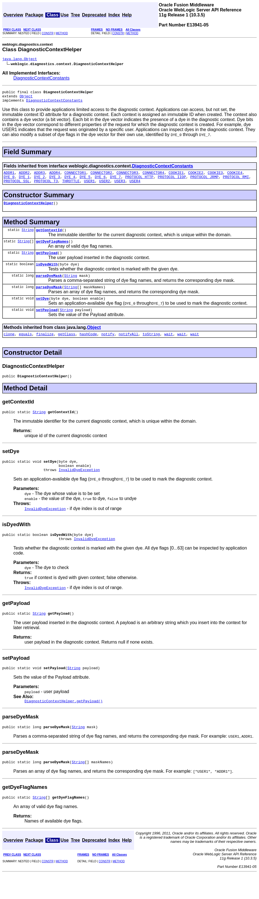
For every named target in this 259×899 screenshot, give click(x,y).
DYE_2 (39, 181)
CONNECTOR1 (75, 176)
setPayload (47, 323)
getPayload (47, 261)
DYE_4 (70, 181)
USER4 (135, 186)
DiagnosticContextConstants (41, 79)
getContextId (49, 237)
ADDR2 (24, 176)
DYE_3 (54, 181)
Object (26, 98)
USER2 (104, 186)
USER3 (119, 186)
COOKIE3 (215, 176)
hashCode (88, 348)
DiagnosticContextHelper (28, 209)
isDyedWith (47, 274)
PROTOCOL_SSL (17, 186)
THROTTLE (71, 186)
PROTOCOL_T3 (46, 186)
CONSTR (47, 33)
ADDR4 (54, 176)
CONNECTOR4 (153, 176)
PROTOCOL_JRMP (204, 181)
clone (9, 348)
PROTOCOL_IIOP (172, 181)
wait (168, 348)
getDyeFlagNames (52, 249)
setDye (42, 310)
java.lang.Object (19, 59)
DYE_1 (24, 181)
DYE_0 (9, 181)
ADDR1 (9, 176)
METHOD (62, 33)
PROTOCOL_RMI (236, 181)
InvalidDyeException (79, 488)
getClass (66, 348)
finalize (44, 348)
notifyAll (128, 348)
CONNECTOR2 (101, 176)
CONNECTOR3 (127, 176)
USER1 (89, 186)
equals (25, 348)
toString (151, 348)
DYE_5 (85, 181)
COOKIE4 (235, 176)
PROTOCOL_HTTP (139, 181)
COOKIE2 (195, 176)
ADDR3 (39, 176)
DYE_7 (115, 181)
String (28, 237)
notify (107, 348)
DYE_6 (100, 181)
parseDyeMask (49, 286)
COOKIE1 (176, 176)
